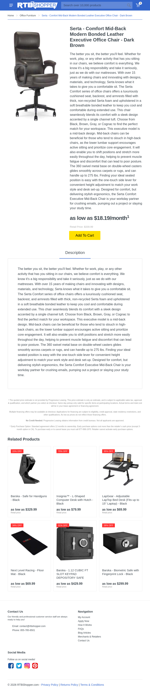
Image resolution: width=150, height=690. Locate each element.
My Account (84, 617)
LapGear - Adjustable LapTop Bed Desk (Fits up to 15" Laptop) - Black (120, 499)
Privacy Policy (49, 684)
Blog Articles (84, 632)
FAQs (81, 629)
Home (11, 15)
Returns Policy (69, 684)
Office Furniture (28, 15)
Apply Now (83, 621)
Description (75, 252)
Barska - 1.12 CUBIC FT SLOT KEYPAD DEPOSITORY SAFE (72, 574)
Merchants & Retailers (89, 636)
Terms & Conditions (92, 684)
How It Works (85, 625)
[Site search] (93, 5)
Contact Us (83, 640)
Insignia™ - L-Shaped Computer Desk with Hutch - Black (74, 499)
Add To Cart (85, 235)
